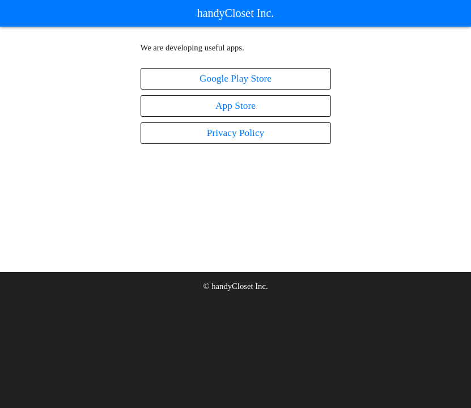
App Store (235, 105)
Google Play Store (235, 78)
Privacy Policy (236, 133)
